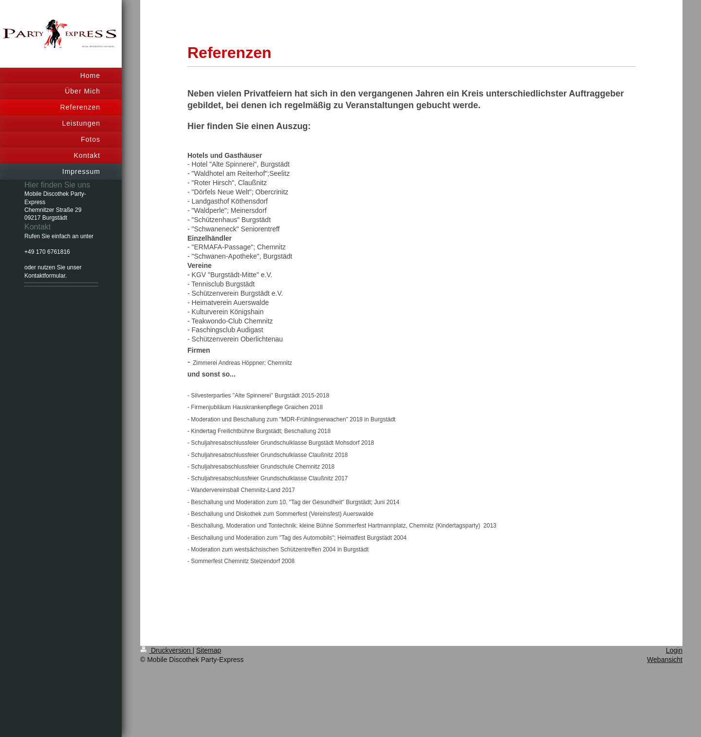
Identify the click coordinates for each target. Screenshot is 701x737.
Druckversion (166, 650)
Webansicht (665, 659)
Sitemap (208, 650)
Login (674, 650)
